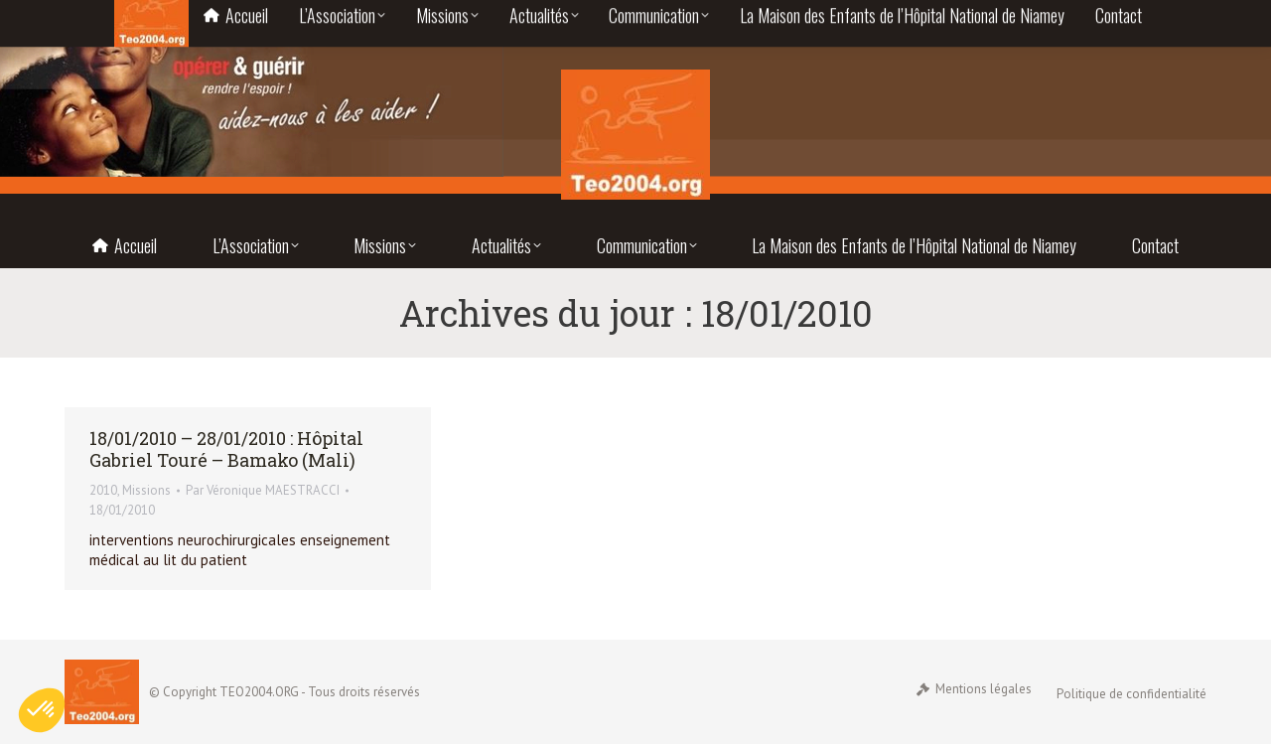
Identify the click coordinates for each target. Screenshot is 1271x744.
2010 (103, 490)
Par (263, 490)
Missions (146, 490)
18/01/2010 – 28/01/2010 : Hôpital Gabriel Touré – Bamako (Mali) (226, 449)
